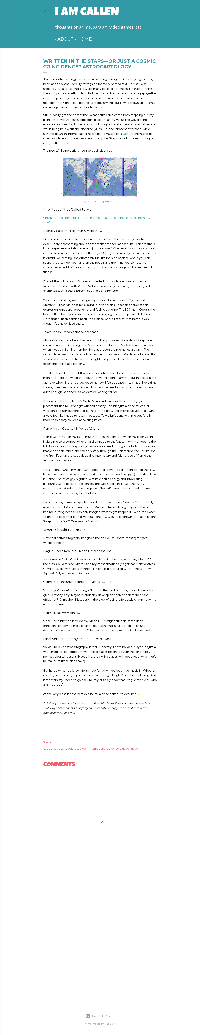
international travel (101, 748)
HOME (82, 39)
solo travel (123, 748)
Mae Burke (110, 1023)
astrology (81, 748)
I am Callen (87, 13)
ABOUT (63, 39)
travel (134, 748)
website (128, 133)
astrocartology (63, 748)
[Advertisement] (100, 901)
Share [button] (47, 742)
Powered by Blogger (100, 1016)
